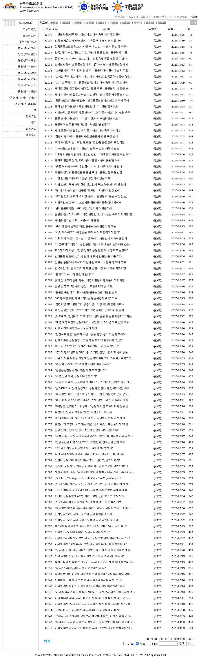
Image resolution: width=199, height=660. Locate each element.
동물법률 (162, 22)
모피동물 (89, 22)
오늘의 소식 (30, 35)
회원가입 (31, 128)
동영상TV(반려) (27, 47)
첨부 (34, 122)
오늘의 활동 (30, 29)
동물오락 (102, 22)
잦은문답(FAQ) (28, 41)
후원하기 (31, 134)
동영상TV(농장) (27, 85)
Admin (194, 16)
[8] (174, 638)
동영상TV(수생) (27, 78)
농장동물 (126, 22)
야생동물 (77, 22)
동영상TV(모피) (27, 66)
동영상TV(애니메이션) (23, 97)
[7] (170, 638)
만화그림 (31, 116)
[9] (178, 638)
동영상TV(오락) (27, 72)
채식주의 (138, 22)
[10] (182, 638)
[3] (155, 638)
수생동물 (113, 22)
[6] (166, 638)
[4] (159, 638)
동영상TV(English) (26, 103)
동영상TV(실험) (27, 54)
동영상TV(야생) (27, 60)
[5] (162, 638)
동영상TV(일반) (27, 91)
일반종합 (149, 22)
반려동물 (53, 22)
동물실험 (65, 22)
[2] (151, 638)
